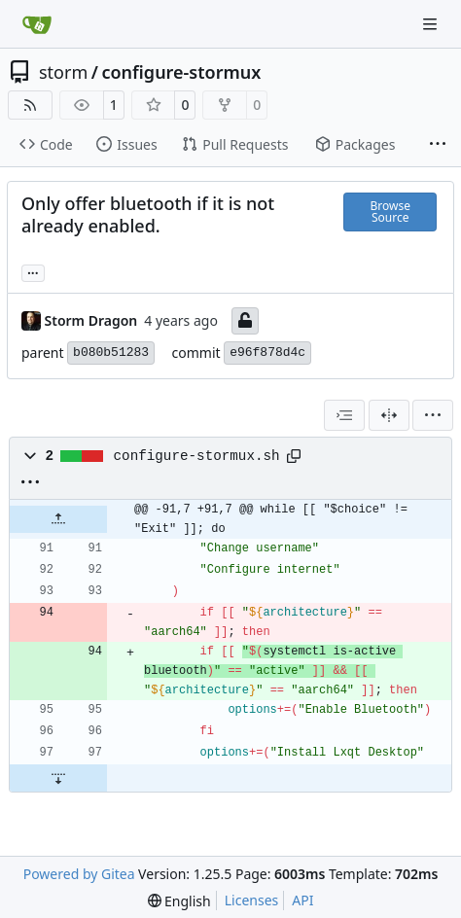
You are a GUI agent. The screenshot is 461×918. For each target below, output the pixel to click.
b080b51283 (111, 352)
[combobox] (344, 415)
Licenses (252, 900)
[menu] (432, 415)
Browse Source (389, 211)
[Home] (37, 24)
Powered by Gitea (79, 874)
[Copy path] (293, 456)
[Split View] (389, 415)
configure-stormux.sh (197, 456)
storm (63, 72)
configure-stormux (181, 72)
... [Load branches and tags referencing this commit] (33, 271)
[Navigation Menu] (431, 24)
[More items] (437, 145)
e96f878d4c (267, 352)
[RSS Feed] (30, 105)
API (302, 900)
